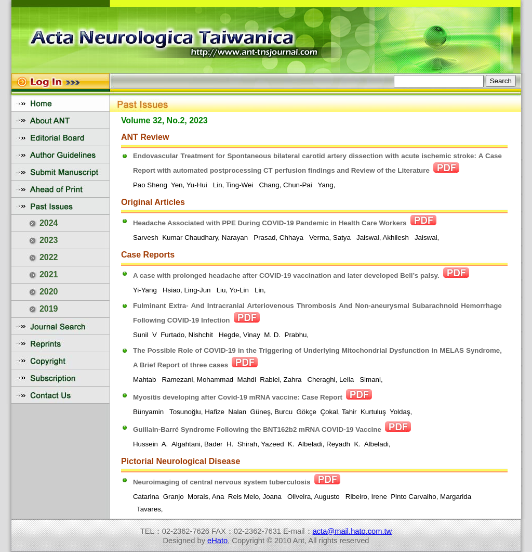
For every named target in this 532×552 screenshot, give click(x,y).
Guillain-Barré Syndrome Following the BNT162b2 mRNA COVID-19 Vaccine (257, 429)
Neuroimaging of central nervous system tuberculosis (221, 482)
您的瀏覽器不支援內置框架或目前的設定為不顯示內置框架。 (266, 36)
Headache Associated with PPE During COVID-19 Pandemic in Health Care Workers (270, 223)
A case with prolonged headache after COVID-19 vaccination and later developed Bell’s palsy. (286, 275)
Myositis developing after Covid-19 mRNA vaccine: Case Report (237, 397)
